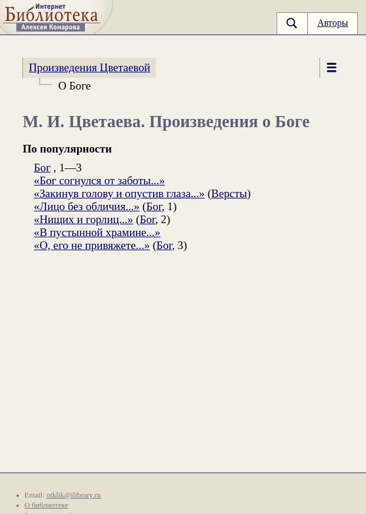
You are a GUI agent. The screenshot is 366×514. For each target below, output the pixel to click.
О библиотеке (46, 505)
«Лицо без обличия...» (87, 206)
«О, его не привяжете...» (92, 245)
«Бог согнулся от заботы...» (99, 180)
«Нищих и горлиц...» (84, 219)
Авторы (332, 23)
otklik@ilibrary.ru (73, 495)
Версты (229, 193)
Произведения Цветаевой (89, 67)
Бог (42, 167)
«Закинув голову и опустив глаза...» (119, 193)
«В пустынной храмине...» (97, 232)
